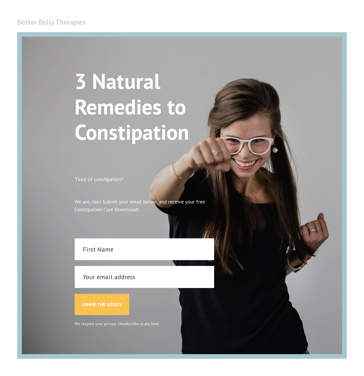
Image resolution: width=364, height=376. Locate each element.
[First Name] (144, 249)
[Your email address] (144, 277)
